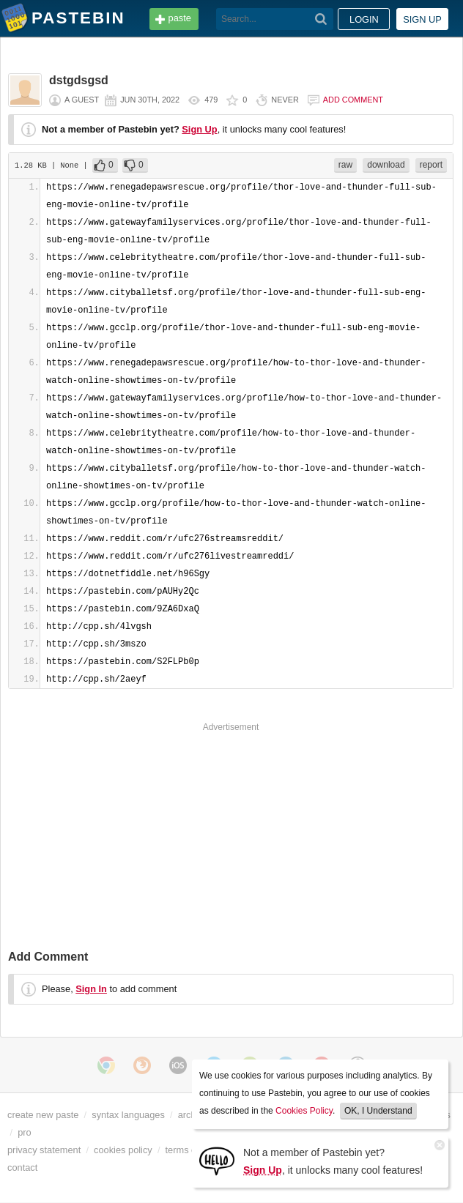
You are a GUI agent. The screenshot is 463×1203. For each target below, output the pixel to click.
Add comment (353, 99)
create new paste (42, 1114)
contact (22, 1167)
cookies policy (123, 1149)
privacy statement (44, 1149)
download (385, 165)
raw (345, 165)
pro (25, 1132)
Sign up (422, 19)
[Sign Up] (216, 1160)
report (431, 165)
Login (364, 19)
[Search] (321, 19)
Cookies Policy (304, 1111)
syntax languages (128, 1114)
